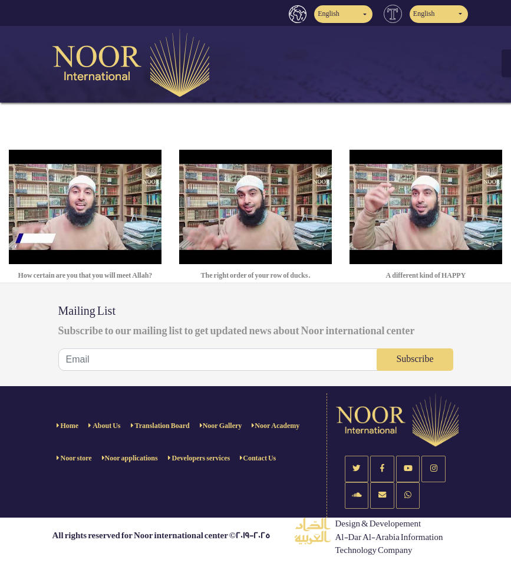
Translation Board (162, 426)
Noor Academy (277, 426)
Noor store (76, 458)
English (328, 14)
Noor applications (131, 458)
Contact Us (259, 458)
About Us (105, 426)
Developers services (200, 458)
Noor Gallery (222, 426)
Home (69, 426)
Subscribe (414, 359)
